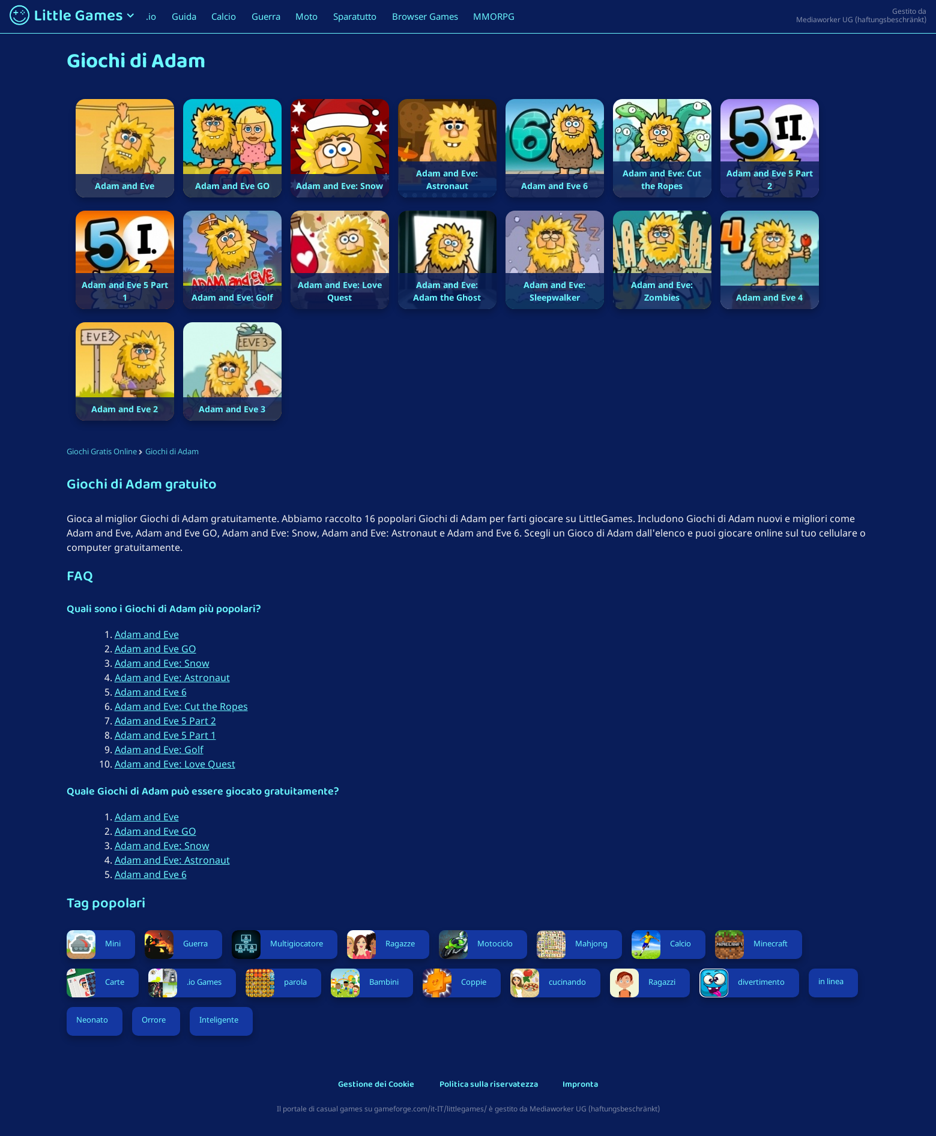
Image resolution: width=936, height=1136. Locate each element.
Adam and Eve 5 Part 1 (165, 735)
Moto (306, 16)
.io (151, 16)
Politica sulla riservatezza (488, 1085)
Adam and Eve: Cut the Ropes (181, 706)
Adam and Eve (147, 634)
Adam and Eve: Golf (159, 749)
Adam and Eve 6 (151, 692)
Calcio (223, 16)
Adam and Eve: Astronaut (172, 677)
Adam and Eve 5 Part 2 (165, 720)
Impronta (580, 1085)
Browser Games (425, 16)
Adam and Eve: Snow (162, 663)
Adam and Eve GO (155, 648)
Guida (184, 16)
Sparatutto (354, 16)
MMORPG (494, 16)
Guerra (266, 16)
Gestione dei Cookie (376, 1085)
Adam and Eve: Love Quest (175, 764)
